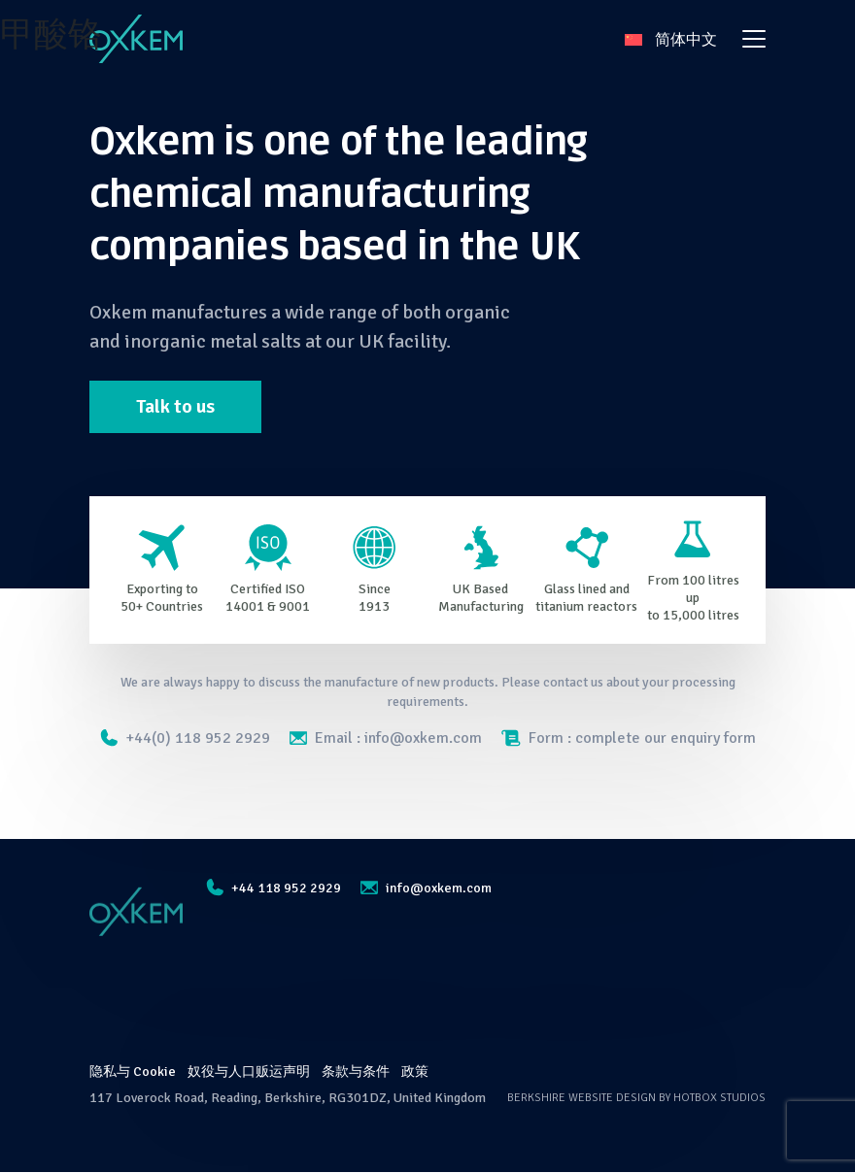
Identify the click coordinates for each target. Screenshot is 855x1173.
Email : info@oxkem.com (386, 738)
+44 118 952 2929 (273, 888)
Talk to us (176, 406)
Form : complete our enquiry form (628, 738)
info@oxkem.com (424, 888)
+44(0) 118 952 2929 (185, 738)
